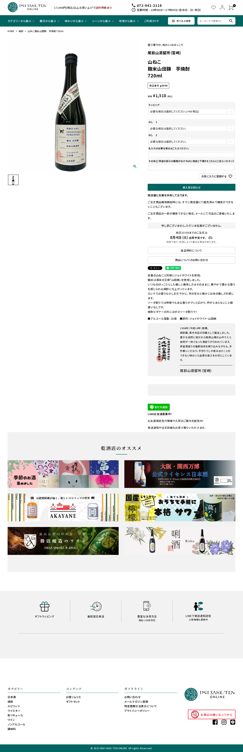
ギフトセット (73, 701)
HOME (11, 31)
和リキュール (15, 715)
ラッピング (153, 104)
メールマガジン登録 (136, 701)
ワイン (11, 720)
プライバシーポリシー (137, 711)
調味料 (12, 729)
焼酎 (21, 31)
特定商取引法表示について (140, 706)
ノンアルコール (16, 724)
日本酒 (12, 697)
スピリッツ (14, 706)
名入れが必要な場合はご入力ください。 (169, 148)
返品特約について (191, 250)
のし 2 (152, 135)
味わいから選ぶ (74, 21)
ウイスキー (14, 711)
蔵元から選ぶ (48, 21)
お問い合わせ (132, 697)
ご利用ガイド (151, 21)
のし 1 (152, 121)
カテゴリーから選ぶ (19, 21)
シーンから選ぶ (101, 21)
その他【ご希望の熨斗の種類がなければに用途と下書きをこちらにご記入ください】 (191, 161)
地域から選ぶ (127, 21)
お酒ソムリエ (73, 697)
